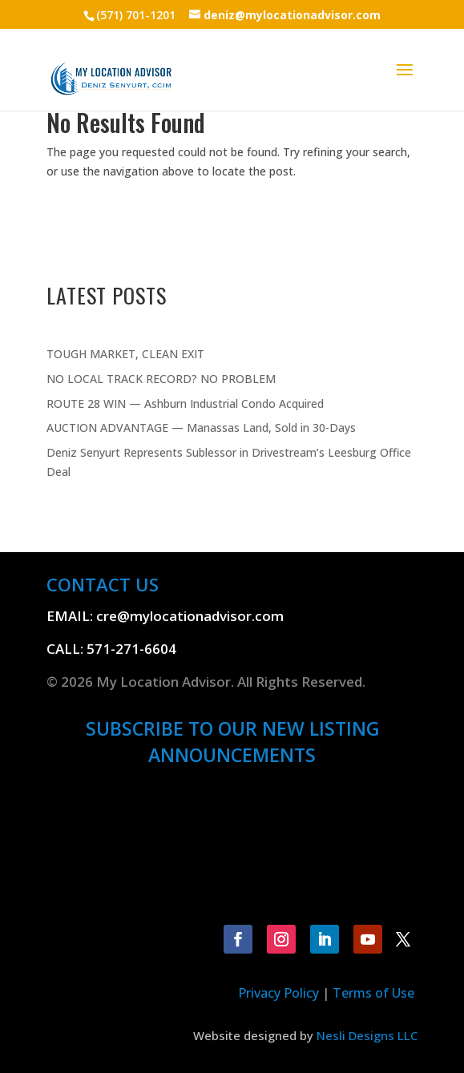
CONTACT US (102, 584)
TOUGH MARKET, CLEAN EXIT (125, 353)
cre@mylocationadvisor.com (190, 616)
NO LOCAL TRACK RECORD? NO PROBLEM (161, 378)
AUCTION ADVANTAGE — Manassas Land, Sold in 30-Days (201, 427)
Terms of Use (375, 993)
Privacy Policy (278, 993)
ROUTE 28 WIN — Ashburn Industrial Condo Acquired (185, 403)
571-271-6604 (131, 648)
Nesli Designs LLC (367, 1035)
